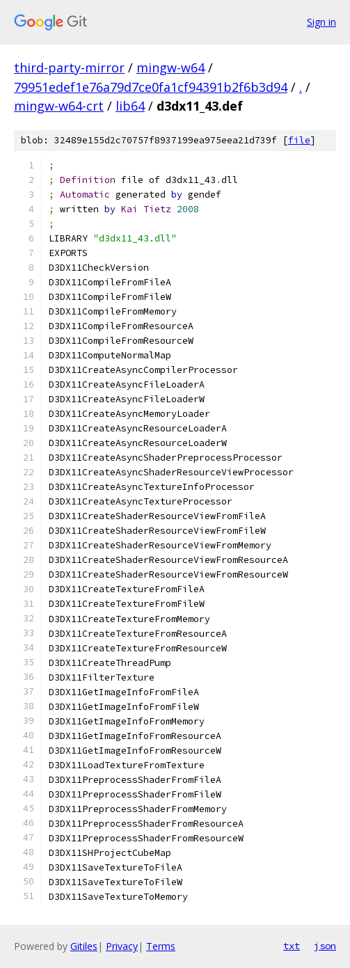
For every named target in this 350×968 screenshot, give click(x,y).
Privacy (122, 946)
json (325, 945)
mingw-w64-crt (59, 105)
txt (291, 945)
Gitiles (83, 946)
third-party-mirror (69, 67)
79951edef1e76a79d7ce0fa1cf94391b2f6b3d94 (150, 87)
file (299, 140)
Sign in (321, 22)
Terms (160, 946)
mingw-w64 (170, 67)
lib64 (130, 105)
